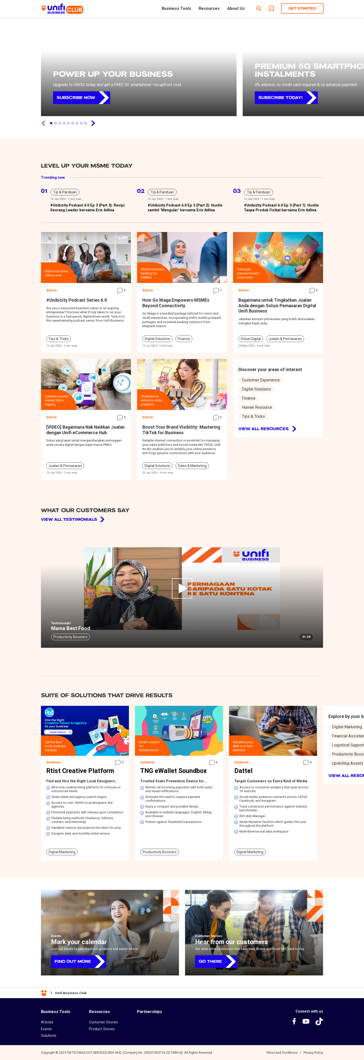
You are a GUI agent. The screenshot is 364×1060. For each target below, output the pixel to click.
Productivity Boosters (70, 637)
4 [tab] (64, 123)
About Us (236, 8)
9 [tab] (85, 123)
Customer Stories (103, 1022)
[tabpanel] (139, 69)
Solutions (48, 1035)
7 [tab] (77, 123)
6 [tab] (73, 123)
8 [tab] (81, 123)
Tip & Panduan (65, 192)
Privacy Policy (313, 1052)
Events (46, 1029)
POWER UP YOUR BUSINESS (113, 74)
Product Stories (102, 1029)
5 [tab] (68, 123)
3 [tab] (60, 123)
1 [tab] (51, 123)
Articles (47, 1022)
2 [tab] (55, 123)
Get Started (302, 8)
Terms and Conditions (282, 1052)
